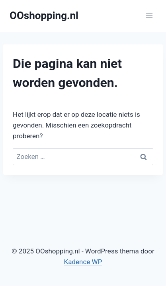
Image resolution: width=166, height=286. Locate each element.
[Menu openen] (149, 16)
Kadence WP (83, 262)
